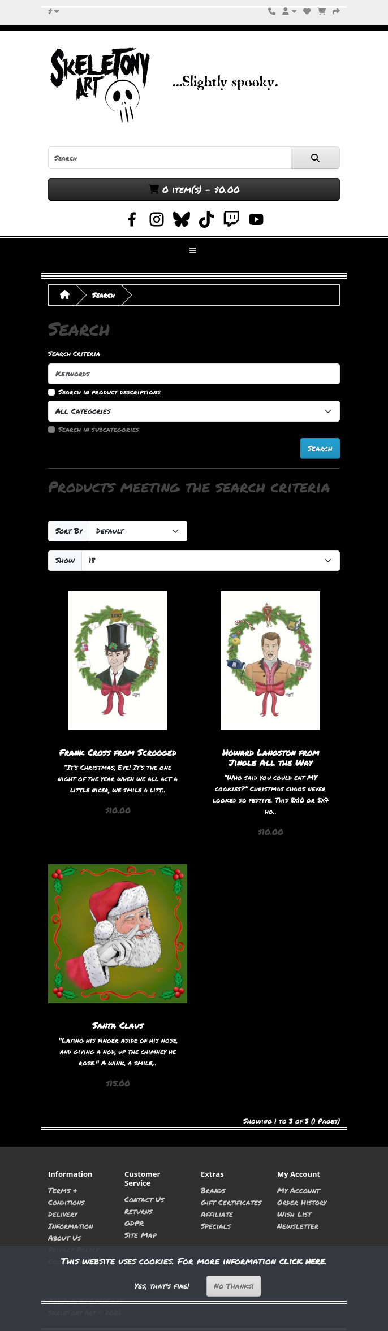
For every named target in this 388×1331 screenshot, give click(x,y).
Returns (138, 1211)
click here (302, 1260)
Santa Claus (117, 1025)
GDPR (134, 1222)
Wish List (294, 1213)
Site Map (140, 1234)
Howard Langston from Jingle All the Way (270, 757)
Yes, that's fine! (162, 1286)
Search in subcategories (98, 429)
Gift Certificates (231, 1201)
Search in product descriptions (109, 392)
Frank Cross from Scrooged (117, 752)
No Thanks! (233, 1286)
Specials (216, 1225)
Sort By (68, 531)
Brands (213, 1190)
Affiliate (217, 1213)
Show (65, 560)
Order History (301, 1201)
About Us (64, 1237)
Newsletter (297, 1225)
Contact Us (144, 1199)
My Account (298, 1190)
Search (103, 295)
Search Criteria (74, 353)
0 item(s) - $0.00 (194, 189)
